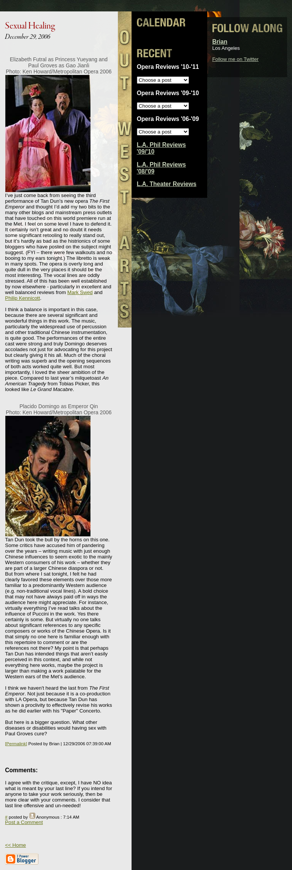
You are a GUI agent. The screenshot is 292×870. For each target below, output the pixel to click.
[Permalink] (16, 743)
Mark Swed (80, 292)
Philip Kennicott (22, 298)
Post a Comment (24, 822)
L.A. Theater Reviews (167, 184)
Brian (219, 41)
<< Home (15, 845)
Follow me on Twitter (235, 59)
